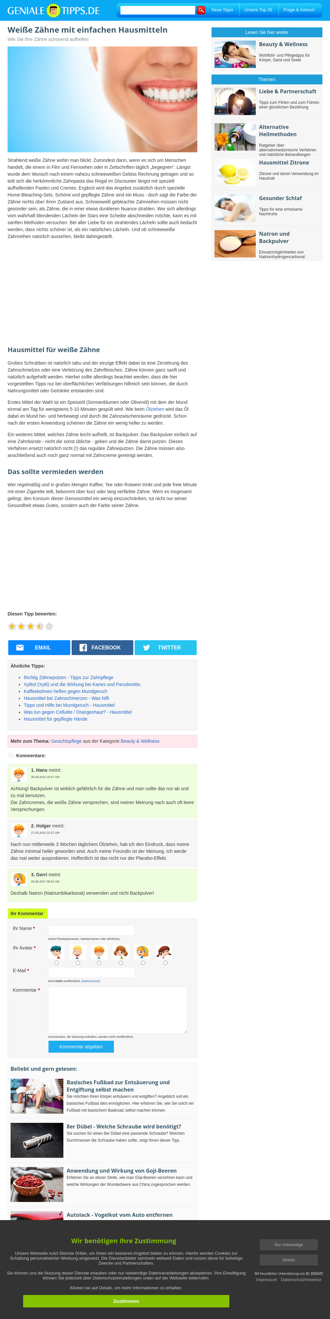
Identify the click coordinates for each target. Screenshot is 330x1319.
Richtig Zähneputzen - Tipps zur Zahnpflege (69, 677)
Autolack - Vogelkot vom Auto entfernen (120, 1214)
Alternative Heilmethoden (278, 130)
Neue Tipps (222, 9)
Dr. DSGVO (314, 1273)
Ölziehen (155, 409)
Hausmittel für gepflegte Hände (55, 719)
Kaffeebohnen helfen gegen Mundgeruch (66, 691)
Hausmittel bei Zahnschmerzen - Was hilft (66, 698)
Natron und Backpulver (274, 237)
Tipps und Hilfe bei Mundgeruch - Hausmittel (69, 705)
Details (288, 1260)
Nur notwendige (289, 1245)
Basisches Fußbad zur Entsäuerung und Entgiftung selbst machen (118, 1086)
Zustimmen (126, 1301)
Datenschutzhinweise (301, 1279)
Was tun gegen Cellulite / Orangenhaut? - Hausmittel (78, 712)
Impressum (266, 1279)
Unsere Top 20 (258, 9)
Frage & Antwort (299, 9)
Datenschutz (90, 981)
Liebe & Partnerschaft (287, 91)
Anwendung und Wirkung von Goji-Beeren (122, 1170)
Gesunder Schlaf (280, 198)
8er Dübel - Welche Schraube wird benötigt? (124, 1126)
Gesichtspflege (66, 741)
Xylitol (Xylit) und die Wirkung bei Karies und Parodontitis (82, 684)
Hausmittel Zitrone (284, 162)
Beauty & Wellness (140, 741)
